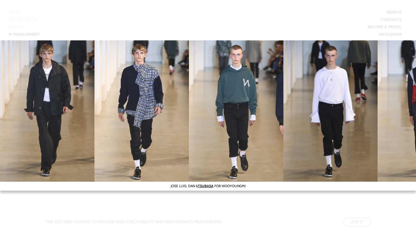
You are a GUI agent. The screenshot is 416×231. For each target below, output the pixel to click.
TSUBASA (205, 186)
